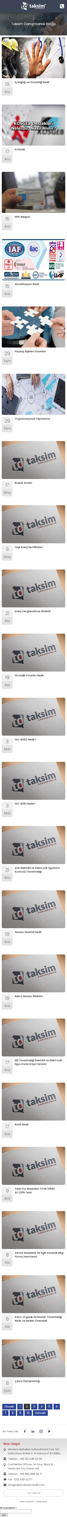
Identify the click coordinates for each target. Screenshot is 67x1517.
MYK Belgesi (22, 217)
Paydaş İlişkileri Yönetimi (30, 351)
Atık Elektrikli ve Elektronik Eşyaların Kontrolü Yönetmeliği (37, 869)
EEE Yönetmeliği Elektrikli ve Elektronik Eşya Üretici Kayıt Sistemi (38, 1062)
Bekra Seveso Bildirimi (29, 996)
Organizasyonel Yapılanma (32, 419)
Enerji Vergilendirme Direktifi (32, 611)
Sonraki (40, 1413)
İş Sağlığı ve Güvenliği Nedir (32, 82)
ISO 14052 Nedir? (25, 739)
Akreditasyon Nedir (27, 284)
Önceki (9, 1406)
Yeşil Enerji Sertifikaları (29, 547)
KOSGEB (20, 149)
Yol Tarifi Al (33, 1493)
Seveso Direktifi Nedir (28, 932)
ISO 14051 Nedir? (25, 803)
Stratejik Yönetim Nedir (29, 675)
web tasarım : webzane (33, 1501)
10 (28, 1413)
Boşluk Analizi (23, 483)
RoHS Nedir (22, 1124)
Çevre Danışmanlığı (27, 1381)
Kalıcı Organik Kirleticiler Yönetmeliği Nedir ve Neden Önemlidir (38, 1319)
